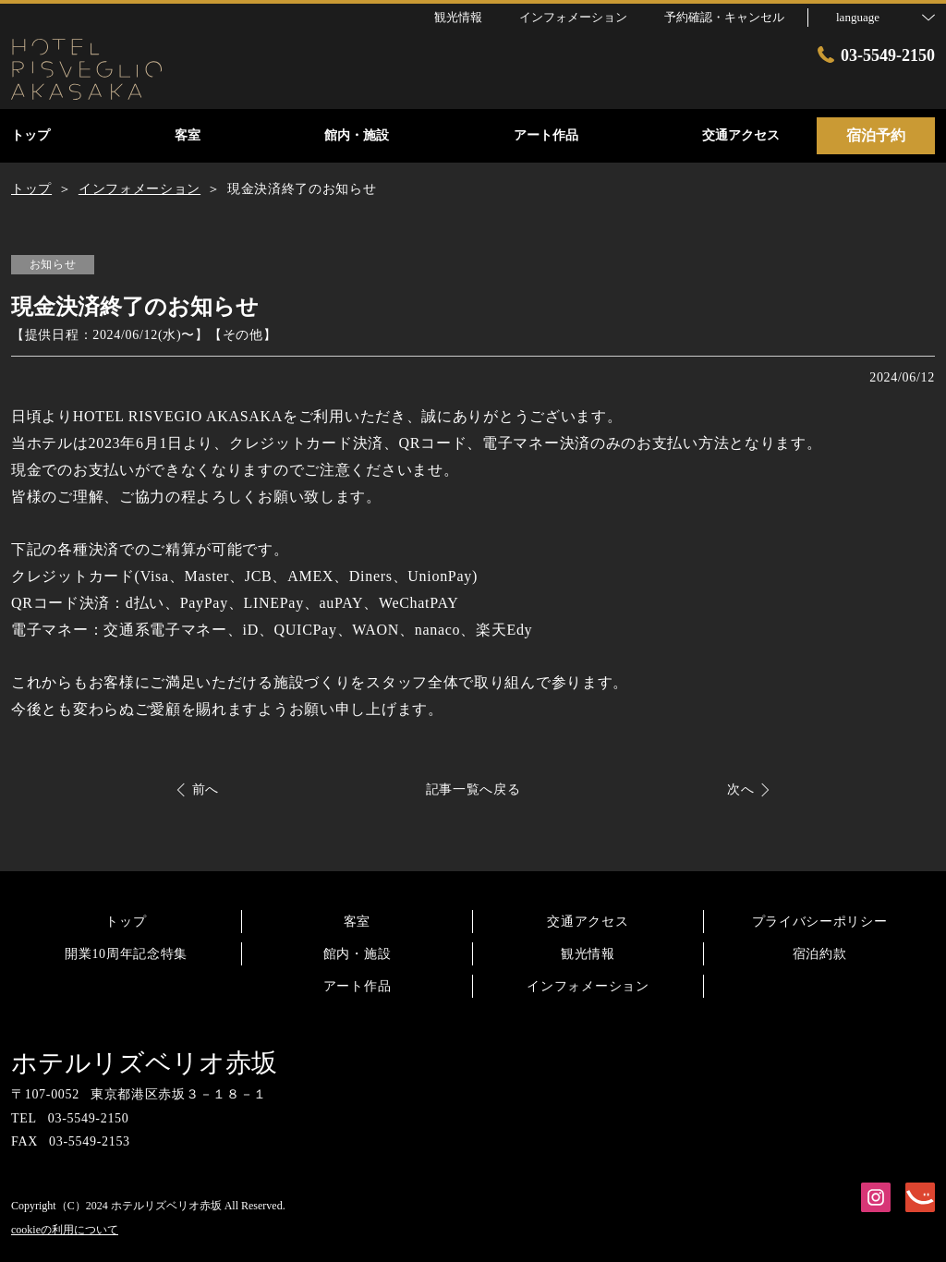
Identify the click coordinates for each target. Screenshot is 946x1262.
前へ (205, 789)
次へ (740, 789)
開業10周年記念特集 (126, 954)
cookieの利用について (64, 1229)
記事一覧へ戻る (473, 789)
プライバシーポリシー (820, 921)
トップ (125, 921)
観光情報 (588, 954)
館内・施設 (357, 954)
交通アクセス (587, 921)
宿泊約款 (820, 954)
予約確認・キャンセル (724, 17)
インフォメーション (588, 986)
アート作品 (357, 986)
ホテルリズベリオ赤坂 (144, 1063)
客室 (357, 921)
